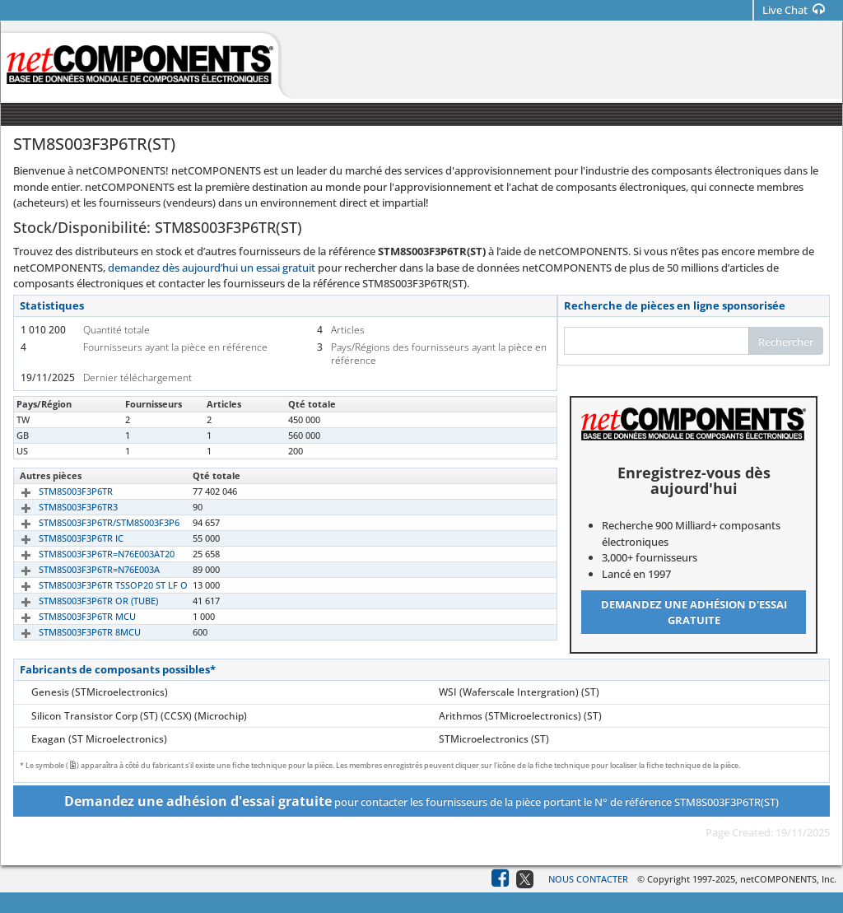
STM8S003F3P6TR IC (62, 538)
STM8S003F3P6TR (57, 491)
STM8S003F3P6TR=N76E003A (80, 569)
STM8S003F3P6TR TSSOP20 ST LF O (94, 585)
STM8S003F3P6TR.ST (63, 451)
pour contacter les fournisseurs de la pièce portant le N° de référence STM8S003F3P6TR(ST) (421, 801)
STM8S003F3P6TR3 (59, 507)
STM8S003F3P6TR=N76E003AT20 (88, 553)
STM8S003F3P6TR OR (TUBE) (79, 600)
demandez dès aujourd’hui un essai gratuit (211, 267)
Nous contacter (588, 879)
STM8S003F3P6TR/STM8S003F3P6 (90, 522)
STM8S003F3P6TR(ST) (64, 419)
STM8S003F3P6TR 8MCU (71, 632)
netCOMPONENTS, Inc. (788, 879)
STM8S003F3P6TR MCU (68, 616)
